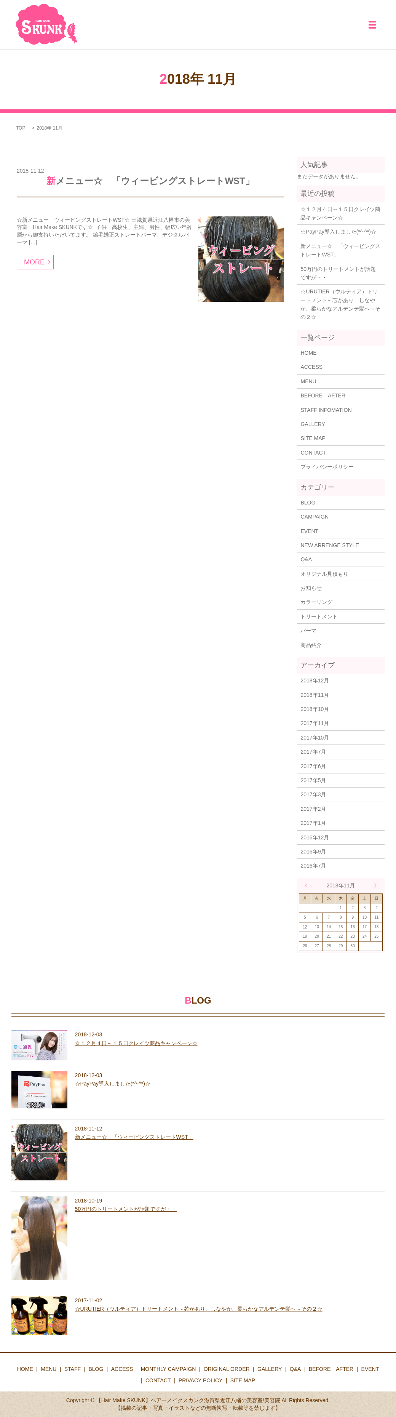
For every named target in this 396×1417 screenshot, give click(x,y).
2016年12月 (314, 837)
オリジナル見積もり (324, 574)
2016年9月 (313, 852)
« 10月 (308, 885)
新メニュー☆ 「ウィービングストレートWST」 (150, 181)
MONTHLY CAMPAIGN (168, 1369)
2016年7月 (313, 866)
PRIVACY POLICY (200, 1380)
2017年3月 (313, 794)
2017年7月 (313, 752)
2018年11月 (314, 695)
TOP (20, 128)
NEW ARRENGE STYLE (329, 545)
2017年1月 (313, 823)
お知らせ (311, 588)
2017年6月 (313, 766)
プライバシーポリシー (327, 467)
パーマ (308, 631)
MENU (308, 381)
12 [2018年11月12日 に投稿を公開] (305, 927)
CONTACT (313, 453)
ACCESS (311, 367)
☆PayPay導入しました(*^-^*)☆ (338, 232)
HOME (308, 353)
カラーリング (316, 602)
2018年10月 (314, 709)
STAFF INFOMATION (325, 410)
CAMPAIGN (314, 517)
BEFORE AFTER (322, 395)
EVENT (309, 531)
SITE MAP (312, 438)
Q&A (306, 559)
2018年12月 (314, 680)
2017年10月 (314, 738)
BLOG (307, 503)
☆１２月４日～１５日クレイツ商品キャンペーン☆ (340, 213)
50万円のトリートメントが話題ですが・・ (338, 273)
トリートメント (319, 616)
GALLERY (312, 424)
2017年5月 (313, 780)
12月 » (373, 885)
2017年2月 (313, 809)
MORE (34, 262)
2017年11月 (314, 723)
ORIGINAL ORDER (227, 1369)
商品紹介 (311, 645)
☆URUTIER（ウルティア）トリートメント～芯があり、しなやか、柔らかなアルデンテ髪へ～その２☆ (340, 304)
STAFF (72, 1369)
